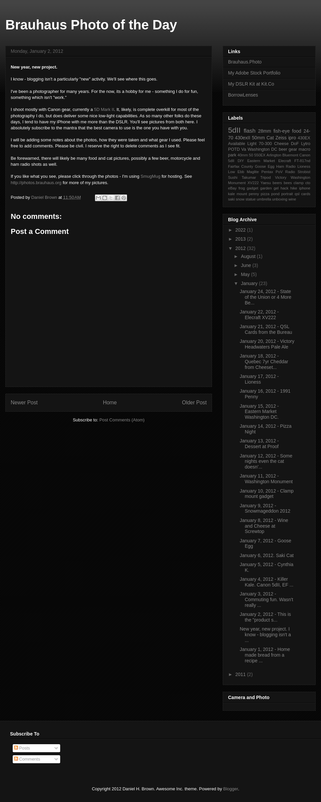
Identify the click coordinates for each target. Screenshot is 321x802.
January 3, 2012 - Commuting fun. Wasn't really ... (266, 599)
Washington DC (262, 149)
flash (249, 131)
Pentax (267, 172)
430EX (304, 138)
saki (231, 199)
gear (293, 149)
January (250, 283)
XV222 (253, 183)
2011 (241, 674)
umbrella (264, 199)
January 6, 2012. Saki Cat (267, 555)
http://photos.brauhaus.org (36, 182)
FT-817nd (302, 161)
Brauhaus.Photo (244, 61)
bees (288, 183)
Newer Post (24, 402)
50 (251, 155)
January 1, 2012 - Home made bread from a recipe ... (265, 655)
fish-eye (282, 131)
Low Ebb (236, 172)
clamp (299, 183)
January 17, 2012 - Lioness (259, 379)
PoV (279, 172)
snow (240, 199)
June (246, 265)
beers (277, 183)
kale (231, 194)
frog (241, 188)
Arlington (273, 155)
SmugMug (150, 176)
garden (266, 188)
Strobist (304, 172)
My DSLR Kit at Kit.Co (251, 84)
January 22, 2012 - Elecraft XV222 (259, 314)
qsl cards (302, 194)
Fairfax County (240, 166)
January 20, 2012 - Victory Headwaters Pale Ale (267, 344)
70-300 (265, 143)
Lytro (306, 143)
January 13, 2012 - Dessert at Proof (259, 443)
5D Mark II (104, 109)
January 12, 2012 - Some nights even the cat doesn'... (266, 461)
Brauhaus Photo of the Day (91, 24)
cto (307, 183)
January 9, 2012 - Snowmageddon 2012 (265, 508)
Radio (290, 172)
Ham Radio (286, 166)
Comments (27, 759)
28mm (264, 131)
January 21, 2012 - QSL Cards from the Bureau (266, 329)
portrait (287, 194)
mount (242, 194)
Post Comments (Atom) (121, 419)
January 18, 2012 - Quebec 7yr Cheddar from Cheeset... (264, 361)
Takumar (249, 177)
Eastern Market (261, 161)
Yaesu (265, 183)
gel (276, 188)
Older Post (194, 402)
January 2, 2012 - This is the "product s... (265, 617)
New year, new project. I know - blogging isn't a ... (265, 634)
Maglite (253, 172)
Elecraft (284, 161)
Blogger (230, 788)
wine (292, 199)
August (248, 256)
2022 (241, 230)
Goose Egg (264, 166)
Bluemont (290, 155)
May (246, 274)
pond (275, 194)
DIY (241, 161)
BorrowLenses (243, 95)
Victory (281, 177)
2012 (241, 248)
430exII (242, 137)
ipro (292, 137)
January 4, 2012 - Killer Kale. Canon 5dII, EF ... (267, 581)
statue (250, 199)
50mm (258, 137)
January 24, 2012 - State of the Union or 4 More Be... (265, 297)
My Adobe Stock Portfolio (254, 73)
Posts (22, 748)
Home (110, 402)
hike (293, 188)
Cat (270, 137)
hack (285, 188)
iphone (304, 188)
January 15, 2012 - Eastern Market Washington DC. (259, 411)
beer (283, 149)
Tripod (265, 177)
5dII (234, 130)
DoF (295, 143)
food (296, 131)
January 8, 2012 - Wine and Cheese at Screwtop (264, 526)
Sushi (232, 177)
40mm (242, 155)
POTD (234, 149)
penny (254, 194)
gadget (252, 188)
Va (243, 149)
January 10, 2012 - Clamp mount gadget (267, 493)
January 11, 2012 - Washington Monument (266, 478)
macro (304, 149)
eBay (232, 188)
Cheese (281, 143)
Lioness (303, 166)
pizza (265, 194)
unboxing (279, 199)
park (232, 155)
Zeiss (281, 137)
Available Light (242, 143)
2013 (241, 239)
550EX (259, 155)
